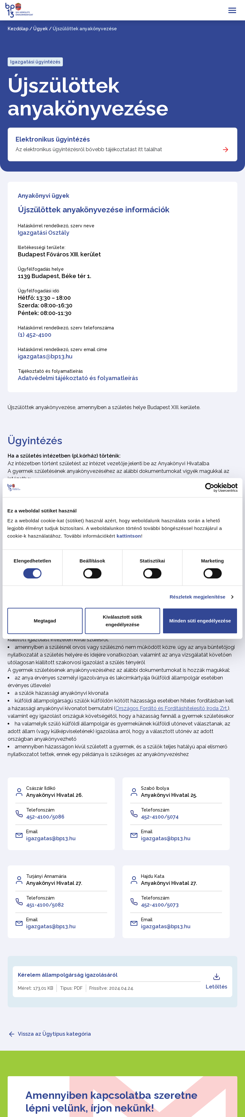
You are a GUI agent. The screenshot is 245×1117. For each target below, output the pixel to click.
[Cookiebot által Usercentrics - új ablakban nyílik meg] (210, 487)
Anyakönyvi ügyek (43, 195)
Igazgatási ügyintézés (35, 61)
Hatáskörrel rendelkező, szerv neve (56, 225)
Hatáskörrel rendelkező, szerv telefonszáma (66, 327)
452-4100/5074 (160, 817)
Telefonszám (40, 809)
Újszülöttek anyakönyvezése (88, 97)
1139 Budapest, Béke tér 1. (54, 276)
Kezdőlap (18, 28)
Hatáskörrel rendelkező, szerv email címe (62, 349)
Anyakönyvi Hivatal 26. (54, 795)
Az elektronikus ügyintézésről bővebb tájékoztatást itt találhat (89, 149)
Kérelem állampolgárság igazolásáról (67, 975)
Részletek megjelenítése (198, 596)
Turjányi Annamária (46, 876)
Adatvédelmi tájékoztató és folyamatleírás (78, 378)
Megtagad (45, 620)
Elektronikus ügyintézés (53, 139)
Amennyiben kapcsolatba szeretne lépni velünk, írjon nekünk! (111, 1101)
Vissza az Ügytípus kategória (54, 1034)
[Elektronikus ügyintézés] (122, 144)
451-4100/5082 (45, 905)
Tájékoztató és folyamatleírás (50, 371)
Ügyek (40, 28)
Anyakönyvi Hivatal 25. (169, 795)
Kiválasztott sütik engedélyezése (122, 620)
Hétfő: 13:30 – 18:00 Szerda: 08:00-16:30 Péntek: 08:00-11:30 (45, 305)
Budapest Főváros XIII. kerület (59, 254)
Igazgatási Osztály (43, 232)
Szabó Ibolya (155, 788)
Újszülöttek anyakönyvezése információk (93, 209)
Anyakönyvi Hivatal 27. (54, 883)
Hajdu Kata (152, 876)
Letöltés (216, 981)
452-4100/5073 (160, 905)
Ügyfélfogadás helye (41, 269)
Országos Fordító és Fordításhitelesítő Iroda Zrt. (171, 708)
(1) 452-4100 (34, 334)
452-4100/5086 (45, 817)
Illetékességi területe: (41, 247)
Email (32, 831)
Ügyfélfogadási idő (38, 290)
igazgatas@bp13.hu (45, 356)
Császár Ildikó (41, 788)
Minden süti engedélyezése (200, 620)
